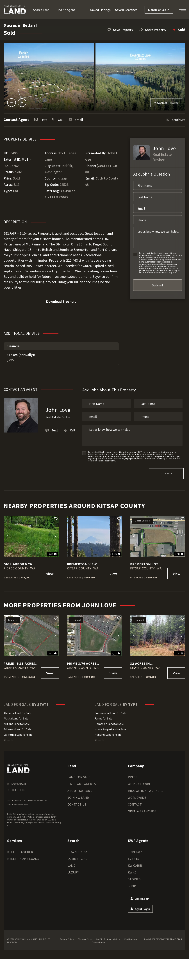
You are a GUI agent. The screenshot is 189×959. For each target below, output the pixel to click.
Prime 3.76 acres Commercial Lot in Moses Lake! (84, 663)
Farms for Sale (103, 717)
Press (132, 776)
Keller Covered (20, 851)
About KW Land (79, 790)
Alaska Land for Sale (16, 717)
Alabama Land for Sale (17, 712)
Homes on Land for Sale (109, 723)
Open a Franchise (142, 810)
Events (133, 858)
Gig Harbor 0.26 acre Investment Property (19, 563)
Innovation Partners (145, 790)
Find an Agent (65, 10)
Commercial (77, 858)
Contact (135, 803)
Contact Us (76, 803)
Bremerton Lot (144, 563)
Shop (132, 885)
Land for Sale (78, 776)
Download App (79, 851)
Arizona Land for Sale (17, 723)
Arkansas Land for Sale (17, 728)
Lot (15, 190)
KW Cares (135, 865)
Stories (134, 878)
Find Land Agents (81, 783)
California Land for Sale (18, 733)
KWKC (132, 871)
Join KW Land (78, 797)
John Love (57, 409)
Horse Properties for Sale (110, 728)
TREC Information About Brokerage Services (27, 799)
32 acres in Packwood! (140, 663)
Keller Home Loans (23, 858)
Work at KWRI (139, 783)
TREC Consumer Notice (17, 803)
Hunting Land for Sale (108, 733)
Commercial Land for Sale (110, 712)
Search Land (41, 10)
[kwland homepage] (18, 767)
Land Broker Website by (163, 938)
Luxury (73, 871)
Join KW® (135, 851)
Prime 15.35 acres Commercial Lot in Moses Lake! (21, 663)
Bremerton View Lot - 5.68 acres (82, 563)
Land (71, 865)
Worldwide (137, 797)
